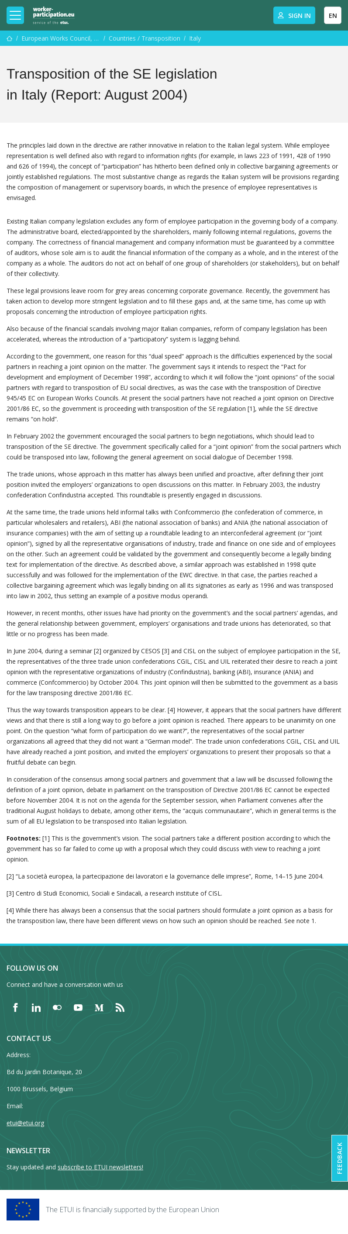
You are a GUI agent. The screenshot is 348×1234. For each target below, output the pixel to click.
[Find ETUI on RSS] (120, 1007)
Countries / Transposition (144, 38)
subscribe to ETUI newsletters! (100, 1167)
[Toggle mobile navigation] (15, 15)
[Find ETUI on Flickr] (57, 1007)
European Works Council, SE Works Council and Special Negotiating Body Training (60, 38)
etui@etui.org (25, 1123)
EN (333, 15)
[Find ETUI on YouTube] (78, 1007)
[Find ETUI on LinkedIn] (36, 1007)
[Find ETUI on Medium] (99, 1007)
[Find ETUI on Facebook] (15, 1007)
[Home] (54, 15)
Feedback (339, 1158)
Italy (195, 38)
